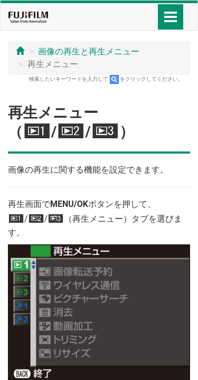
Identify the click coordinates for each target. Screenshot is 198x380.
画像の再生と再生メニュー (88, 51)
